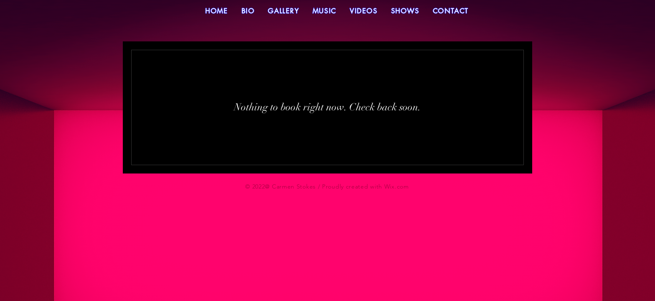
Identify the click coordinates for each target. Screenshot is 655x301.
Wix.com (396, 186)
